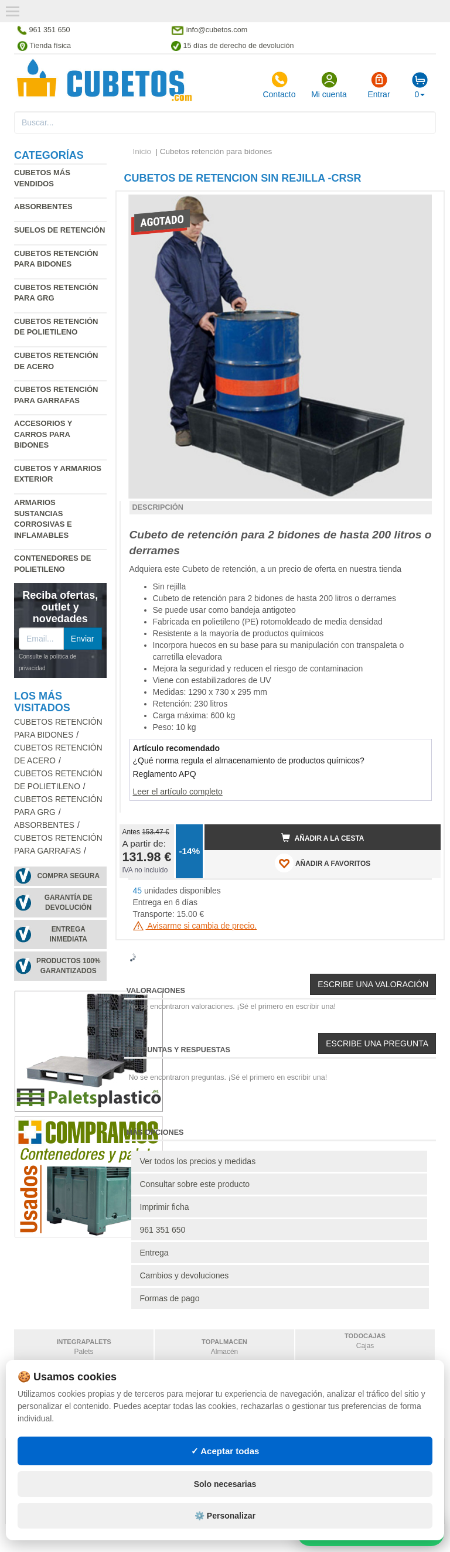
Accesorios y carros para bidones (43, 434)
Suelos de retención (59, 230)
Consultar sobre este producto (195, 1184)
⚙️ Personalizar (225, 1515)
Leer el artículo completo (178, 791)
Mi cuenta (329, 85)
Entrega (154, 1252)
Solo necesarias (225, 1484)
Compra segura (68, 876)
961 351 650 (163, 1229)
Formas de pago (170, 1298)
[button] (421, 205)
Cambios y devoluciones (184, 1275)
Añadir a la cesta (322, 837)
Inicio (142, 151)
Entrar (378, 85)
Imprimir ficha (164, 1207)
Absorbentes (43, 206)
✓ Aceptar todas (225, 1451)
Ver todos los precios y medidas (198, 1161)
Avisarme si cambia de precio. (195, 925)
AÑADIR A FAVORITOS (322, 863)
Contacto (278, 85)
